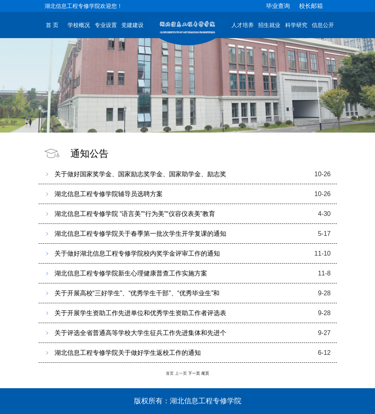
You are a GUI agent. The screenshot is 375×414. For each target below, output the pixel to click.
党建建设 (132, 25)
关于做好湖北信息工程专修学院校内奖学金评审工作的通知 (137, 253)
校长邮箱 (311, 5)
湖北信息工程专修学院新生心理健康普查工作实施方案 (130, 273)
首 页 (52, 25)
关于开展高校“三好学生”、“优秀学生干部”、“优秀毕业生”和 (137, 293)
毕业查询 (278, 5)
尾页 (205, 373)
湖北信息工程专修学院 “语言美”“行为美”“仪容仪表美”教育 (134, 213)
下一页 (194, 373)
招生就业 (269, 25)
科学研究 (296, 25)
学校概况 (79, 25)
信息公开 (323, 25)
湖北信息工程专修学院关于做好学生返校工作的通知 (127, 352)
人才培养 (242, 25)
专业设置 (106, 25)
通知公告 (89, 153)
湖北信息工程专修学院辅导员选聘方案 (108, 194)
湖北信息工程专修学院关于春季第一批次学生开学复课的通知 (140, 233)
